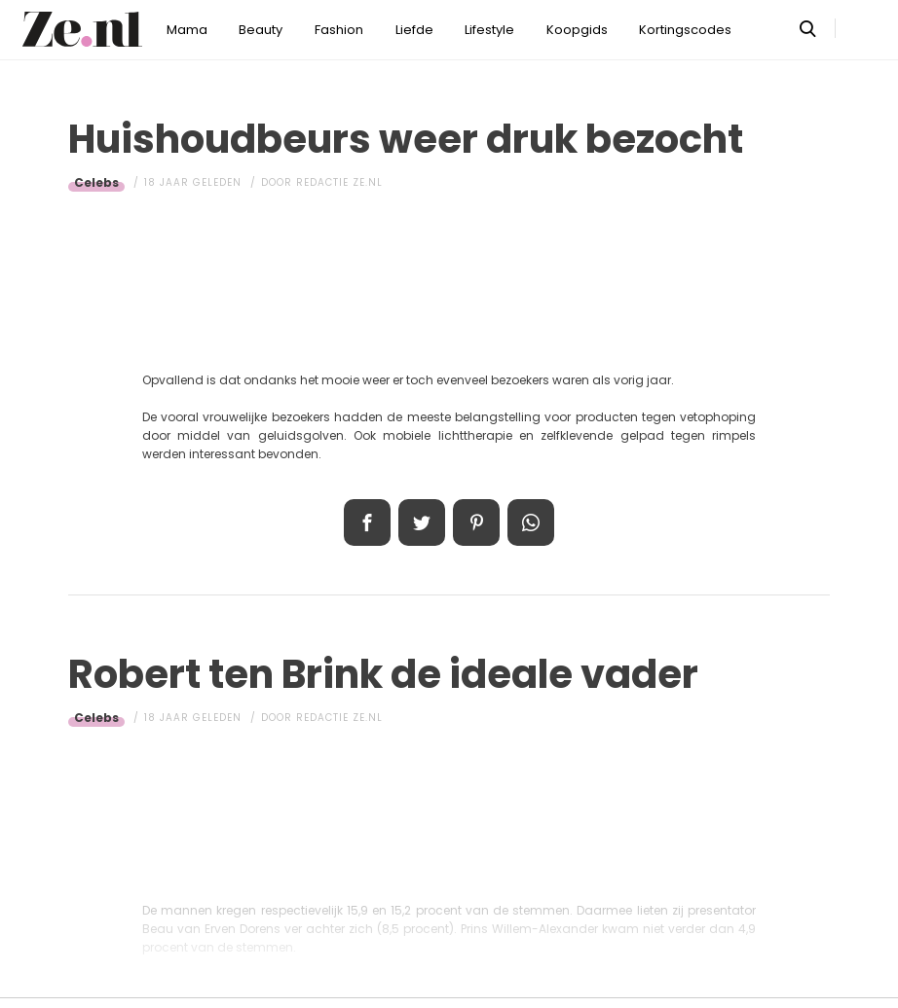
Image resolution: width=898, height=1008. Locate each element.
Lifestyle (489, 29)
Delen (367, 522)
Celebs (96, 182)
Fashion (339, 29)
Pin (476, 522)
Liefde (414, 29)
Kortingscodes (685, 29)
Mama (187, 29)
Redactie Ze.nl (339, 182)
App (530, 522)
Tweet (421, 522)
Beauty (260, 29)
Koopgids (577, 29)
